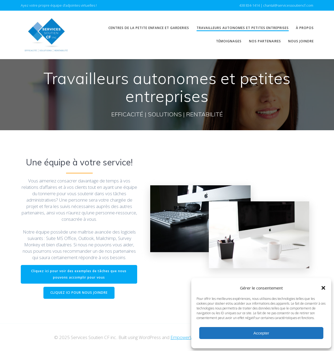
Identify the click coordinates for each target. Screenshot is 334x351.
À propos (305, 28)
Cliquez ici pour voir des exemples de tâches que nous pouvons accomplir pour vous (79, 274)
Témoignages (229, 41)
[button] (323, 288)
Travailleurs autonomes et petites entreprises (243, 28)
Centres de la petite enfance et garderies (148, 28)
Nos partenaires (265, 41)
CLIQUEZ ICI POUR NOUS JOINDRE (79, 292)
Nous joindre (301, 41)
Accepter (261, 333)
